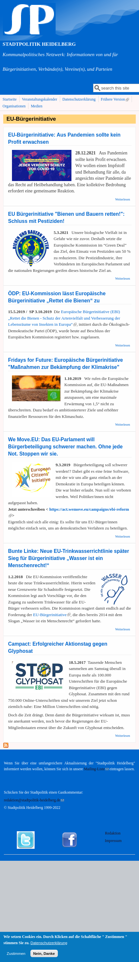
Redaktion (113, 833)
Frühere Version (115, 99)
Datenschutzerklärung (79, 99)
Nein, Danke (44, 956)
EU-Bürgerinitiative (51, 614)
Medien (36, 106)
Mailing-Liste (96, 769)
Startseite (10, 99)
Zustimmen (16, 956)
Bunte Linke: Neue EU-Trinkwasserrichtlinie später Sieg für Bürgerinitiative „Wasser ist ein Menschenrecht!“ (68, 558)
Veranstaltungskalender (39, 99)
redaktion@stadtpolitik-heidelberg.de (34, 800)
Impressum (113, 841)
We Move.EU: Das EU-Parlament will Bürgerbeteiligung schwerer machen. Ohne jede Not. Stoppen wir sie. (65, 447)
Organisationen (14, 106)
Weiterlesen (122, 199)
